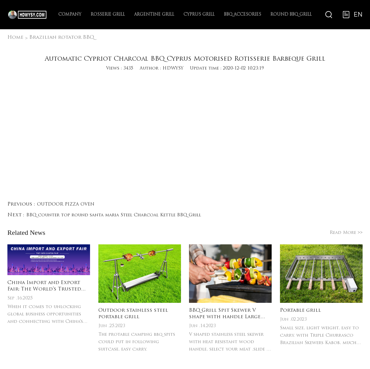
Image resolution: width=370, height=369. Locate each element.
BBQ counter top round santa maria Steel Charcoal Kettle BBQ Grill (113, 215)
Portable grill (300, 310)
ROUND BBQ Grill (291, 15)
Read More (346, 232)
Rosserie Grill (108, 15)
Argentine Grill (154, 15)
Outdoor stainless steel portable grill (133, 313)
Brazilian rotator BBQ (61, 37)
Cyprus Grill (199, 15)
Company (69, 15)
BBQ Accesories (242, 15)
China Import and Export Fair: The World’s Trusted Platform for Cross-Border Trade (47, 286)
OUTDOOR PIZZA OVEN (65, 204)
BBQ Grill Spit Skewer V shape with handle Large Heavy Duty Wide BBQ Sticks (229, 314)
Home (15, 37)
